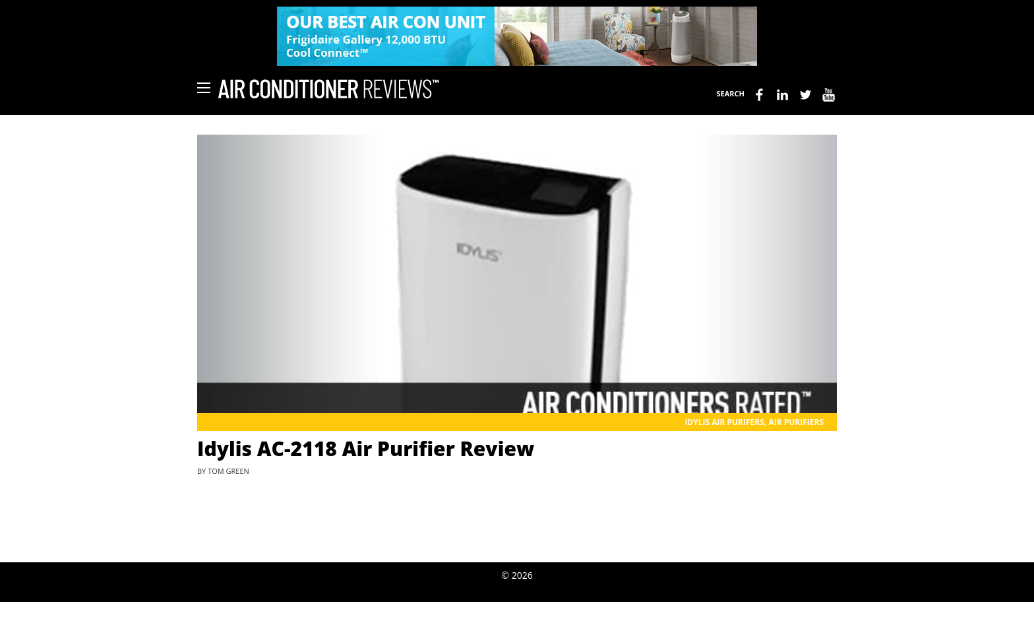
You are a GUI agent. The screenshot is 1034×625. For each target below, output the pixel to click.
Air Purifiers (796, 422)
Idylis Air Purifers (724, 422)
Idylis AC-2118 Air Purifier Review (365, 448)
